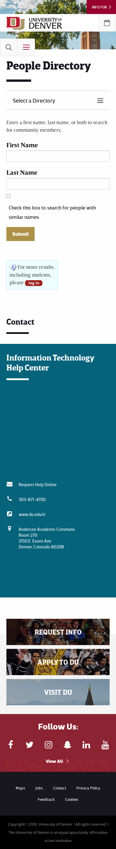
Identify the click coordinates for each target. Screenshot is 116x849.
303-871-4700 (32, 499)
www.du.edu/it (32, 514)
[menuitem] (8, 47)
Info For (99, 7)
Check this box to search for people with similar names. (52, 212)
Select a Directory (34, 100)
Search (8, 47)
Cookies (71, 799)
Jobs (39, 787)
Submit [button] (20, 234)
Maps (20, 787)
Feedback (46, 799)
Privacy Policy (88, 787)
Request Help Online (38, 484)
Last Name (21, 172)
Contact (59, 787)
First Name (22, 145)
